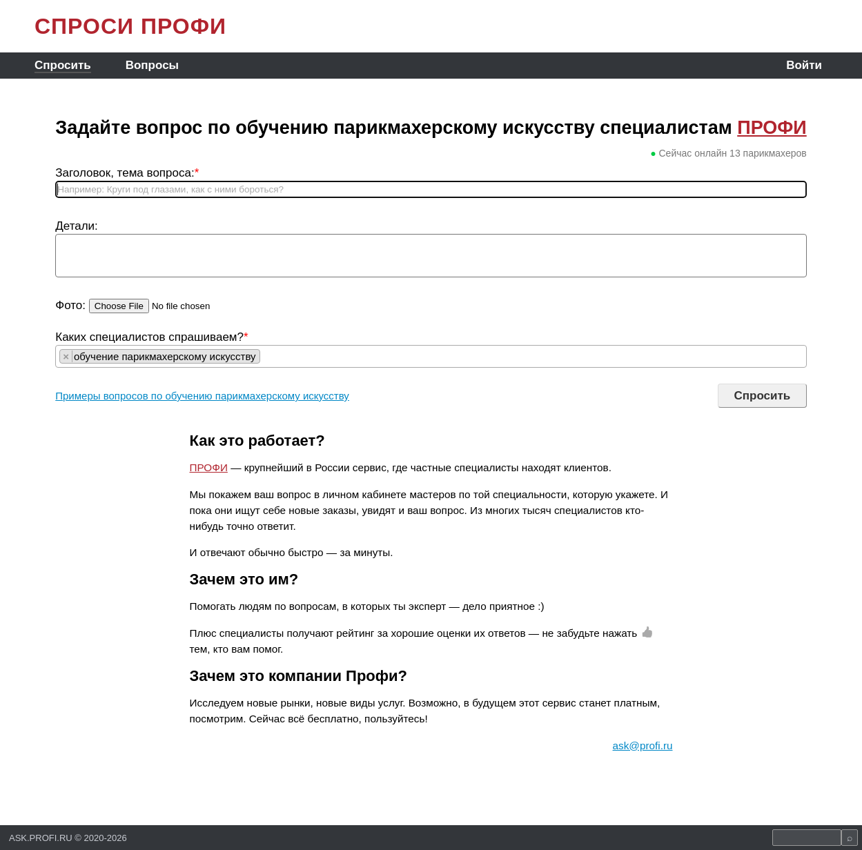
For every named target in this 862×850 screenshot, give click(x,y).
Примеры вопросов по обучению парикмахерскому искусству (202, 396)
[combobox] (430, 356)
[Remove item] (66, 356)
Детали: (76, 226)
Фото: (70, 305)
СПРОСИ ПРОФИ (130, 26)
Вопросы (152, 65)
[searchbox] (267, 356)
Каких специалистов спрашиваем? (151, 337)
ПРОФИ (772, 127)
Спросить (63, 65)
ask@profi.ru (643, 745)
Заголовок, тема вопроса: (127, 172)
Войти (804, 65)
